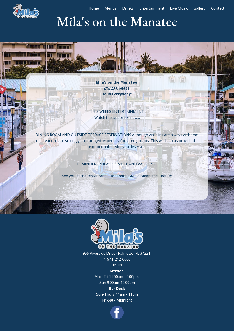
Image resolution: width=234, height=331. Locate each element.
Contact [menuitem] (217, 8)
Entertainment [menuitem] (151, 8)
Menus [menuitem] (111, 8)
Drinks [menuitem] (128, 8)
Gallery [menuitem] (199, 8)
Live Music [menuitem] (179, 8)
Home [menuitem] (94, 8)
